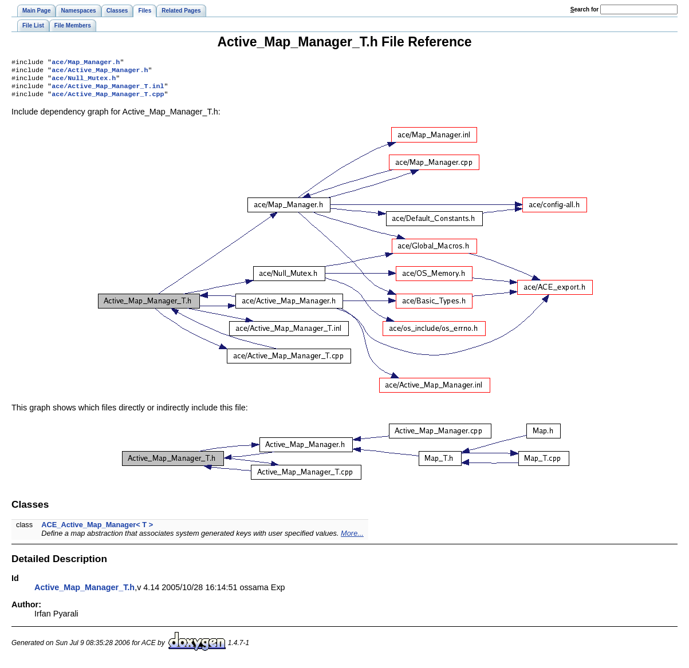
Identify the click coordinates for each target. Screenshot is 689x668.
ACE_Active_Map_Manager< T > (97, 530)
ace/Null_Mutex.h (84, 81)
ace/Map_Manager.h (86, 63)
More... (352, 539)
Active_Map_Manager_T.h (84, 593)
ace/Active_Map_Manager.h (100, 72)
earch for (584, 9)
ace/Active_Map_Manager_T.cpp (108, 99)
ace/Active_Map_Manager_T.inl (108, 90)
